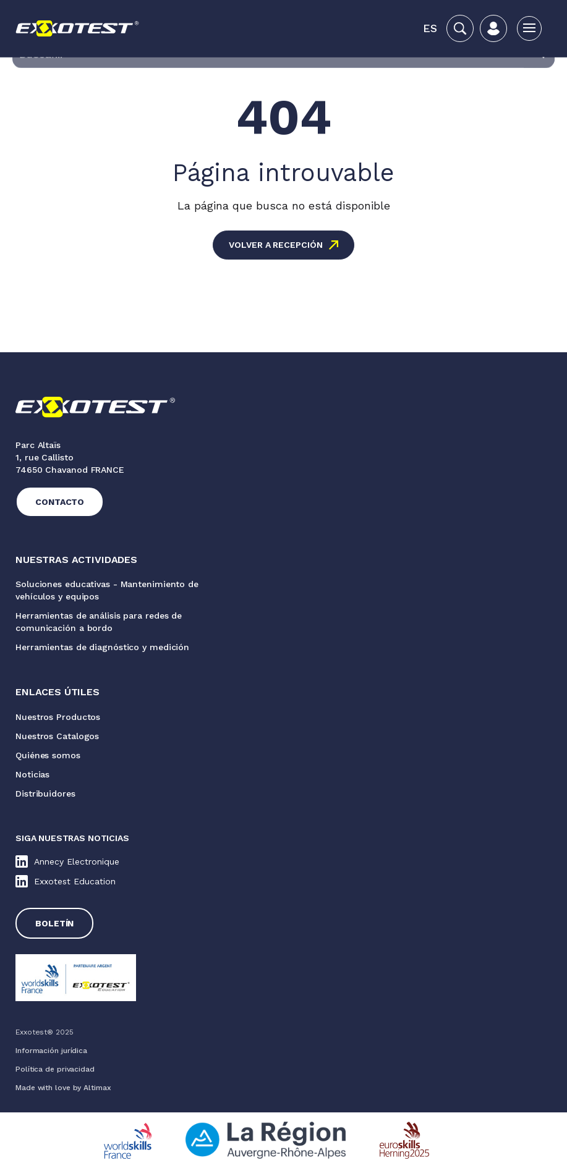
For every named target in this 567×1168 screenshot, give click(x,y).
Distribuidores (45, 793)
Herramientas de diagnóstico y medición (102, 647)
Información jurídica (51, 1050)
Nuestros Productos (57, 717)
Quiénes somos (47, 755)
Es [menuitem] (430, 28)
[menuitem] (430, 28)
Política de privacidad (55, 1069)
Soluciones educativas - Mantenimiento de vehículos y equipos (106, 590)
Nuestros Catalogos (57, 736)
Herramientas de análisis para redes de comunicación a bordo (98, 622)
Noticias (32, 774)
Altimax (97, 1087)
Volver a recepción (275, 245)
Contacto (59, 502)
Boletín (54, 923)
